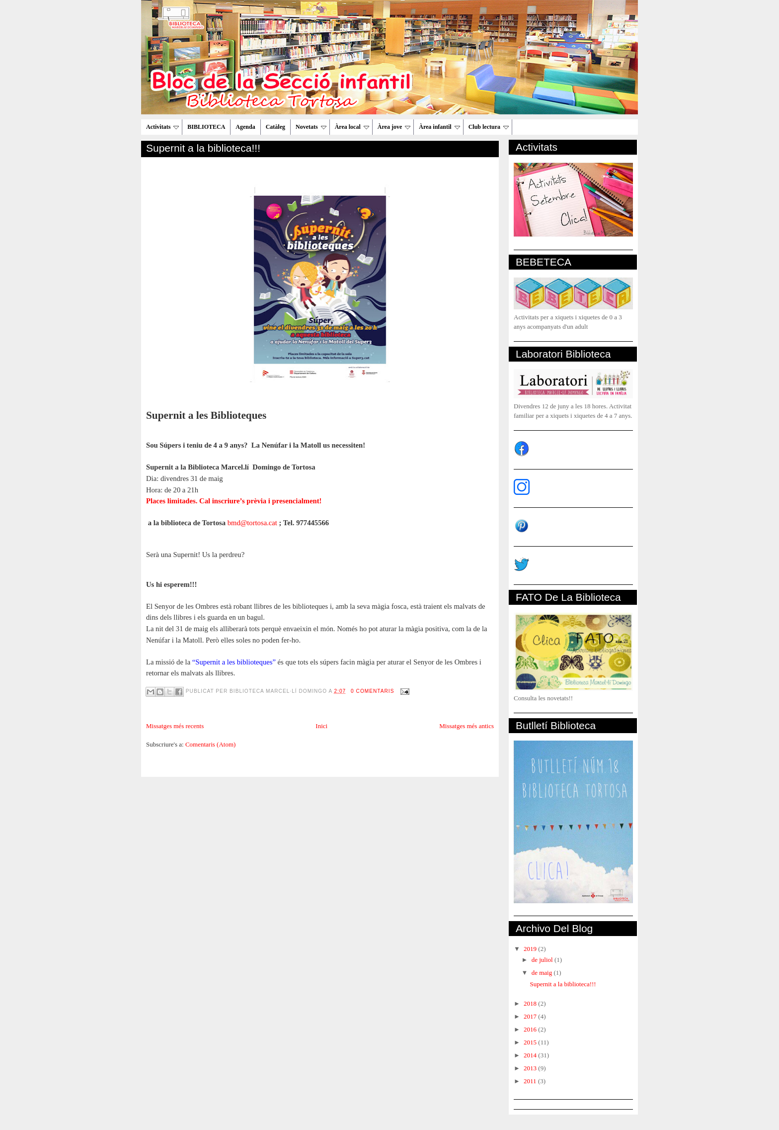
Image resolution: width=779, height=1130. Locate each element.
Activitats (162, 126)
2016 (531, 1029)
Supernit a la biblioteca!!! (203, 148)
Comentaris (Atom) (210, 744)
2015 (531, 1042)
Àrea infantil (439, 126)
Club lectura (488, 126)
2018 (531, 1003)
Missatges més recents (175, 726)
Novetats (311, 126)
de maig (543, 972)
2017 (531, 1016)
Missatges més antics (466, 726)
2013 (531, 1068)
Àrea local (352, 126)
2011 (531, 1081)
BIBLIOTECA (206, 126)
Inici (321, 726)
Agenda (245, 126)
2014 (531, 1055)
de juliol (543, 959)
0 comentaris (372, 691)
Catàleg (275, 126)
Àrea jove (394, 126)
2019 (531, 948)
